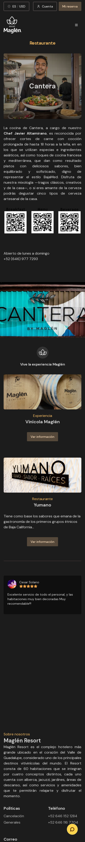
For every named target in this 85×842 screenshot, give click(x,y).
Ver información (42, 437)
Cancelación (14, 816)
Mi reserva (70, 6)
